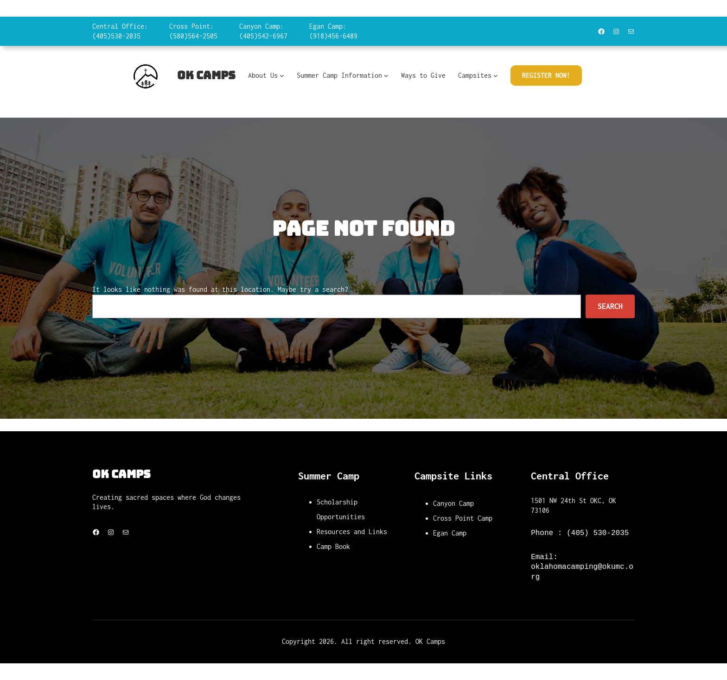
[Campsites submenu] (495, 75)
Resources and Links (352, 531)
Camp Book (333, 546)
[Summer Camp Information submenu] (386, 75)
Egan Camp (449, 533)
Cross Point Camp (462, 518)
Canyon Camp (453, 503)
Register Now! (546, 75)
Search (610, 306)
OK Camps (206, 75)
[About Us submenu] (282, 75)
